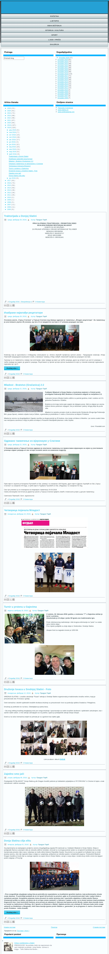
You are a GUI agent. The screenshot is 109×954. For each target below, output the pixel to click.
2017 (9, 180)
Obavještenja (54, 26)
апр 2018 (12, 149)
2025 (9, 111)
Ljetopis (54, 21)
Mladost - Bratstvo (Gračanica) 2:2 (21, 161)
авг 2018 (12, 140)
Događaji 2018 (14, 302)
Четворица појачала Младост (20, 166)
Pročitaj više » (12, 368)
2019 (9, 125)
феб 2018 (13, 154)
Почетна (54, 927)
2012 (9, 192)
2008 (9, 202)
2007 (9, 204)
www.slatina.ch (63, 110)
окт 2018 (12, 135)
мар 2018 (13, 151)
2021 (9, 120)
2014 (9, 188)
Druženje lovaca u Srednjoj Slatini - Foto (23, 171)
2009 (9, 200)
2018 (9, 127)
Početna (54, 16)
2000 (9, 209)
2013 (9, 190)
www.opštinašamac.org (66, 112)
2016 (9, 183)
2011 (9, 195)
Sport (54, 35)
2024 (9, 113)
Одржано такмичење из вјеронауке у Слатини (26, 164)
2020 (9, 123)
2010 (9, 197)
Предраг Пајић (41, 220)
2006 (9, 207)
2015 (9, 185)
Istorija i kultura (54, 30)
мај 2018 (12, 147)
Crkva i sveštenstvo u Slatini (24, 943)
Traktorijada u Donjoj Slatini (18, 156)
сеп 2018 (12, 137)
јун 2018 (12, 144)
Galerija (54, 44)
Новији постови (9, 927)
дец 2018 (12, 130)
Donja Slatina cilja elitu (17, 176)
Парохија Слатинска (65, 108)
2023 (9, 115)
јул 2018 (12, 142)
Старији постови (99, 927)
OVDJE (62, 759)
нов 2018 (12, 132)
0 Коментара (40, 302)
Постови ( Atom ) (23, 931)
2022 (9, 118)
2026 (9, 108)
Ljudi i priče (54, 40)
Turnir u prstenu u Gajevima (19, 168)
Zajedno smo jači (15, 173)
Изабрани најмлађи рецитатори (20, 159)
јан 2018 (12, 178)
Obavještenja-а (26, 302)
